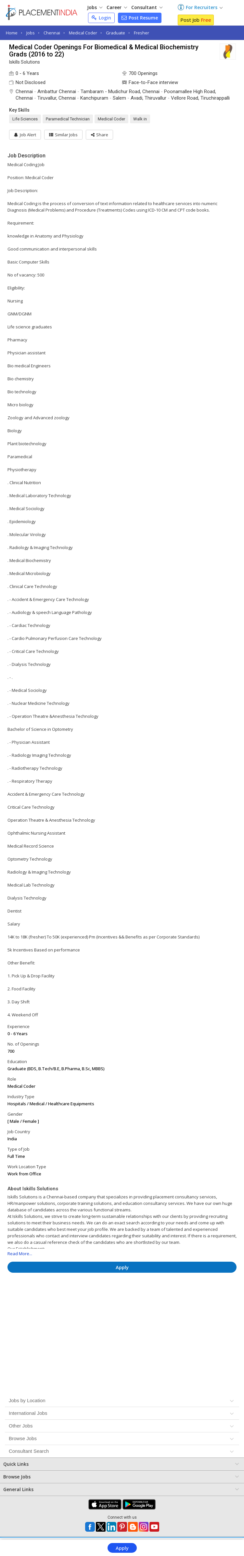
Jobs (94, 7)
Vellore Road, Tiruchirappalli (200, 98)
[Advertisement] (122, 1297)
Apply (122, 1548)
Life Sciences (25, 118)
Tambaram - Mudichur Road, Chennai (120, 91)
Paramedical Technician (68, 118)
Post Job (195, 20)
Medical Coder (83, 33)
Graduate (115, 33)
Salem (119, 98)
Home (12, 33)
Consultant (146, 7)
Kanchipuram (94, 98)
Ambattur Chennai (56, 91)
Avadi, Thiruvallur (148, 98)
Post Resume (140, 18)
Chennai (52, 33)
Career (117, 7)
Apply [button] (122, 1267)
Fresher (141, 33)
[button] (101, 135)
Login (101, 18)
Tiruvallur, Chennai (56, 98)
